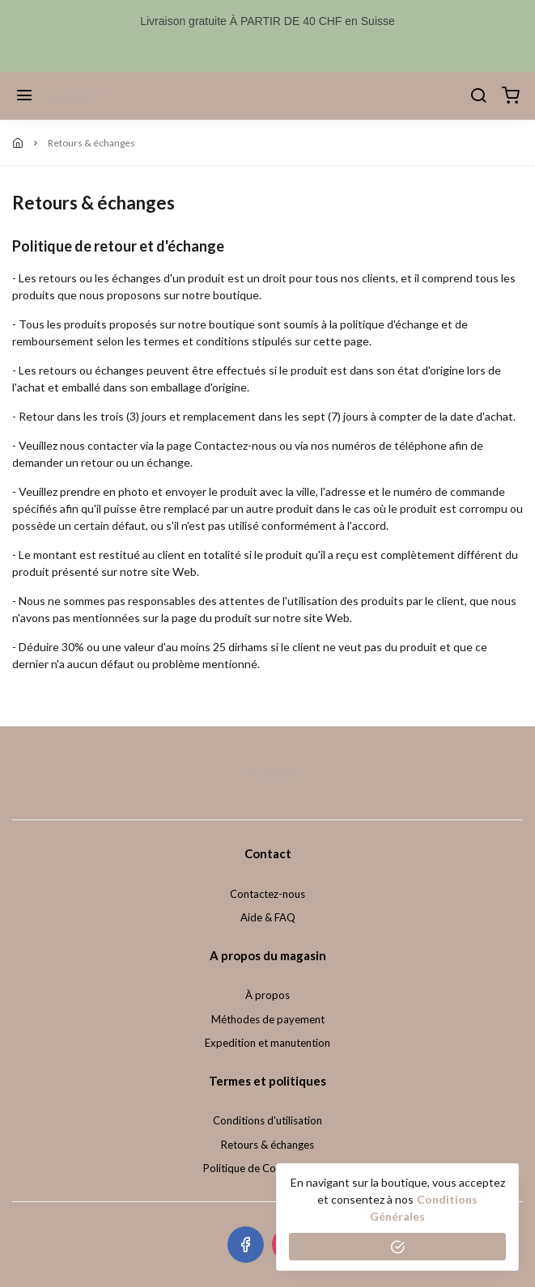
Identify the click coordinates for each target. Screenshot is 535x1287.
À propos (267, 995)
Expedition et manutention (267, 1042)
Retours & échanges (267, 1144)
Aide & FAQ (267, 917)
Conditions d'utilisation (267, 1120)
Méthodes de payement (268, 1019)
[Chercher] (478, 96)
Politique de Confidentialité (267, 1168)
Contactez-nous (267, 893)
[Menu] (24, 96)
